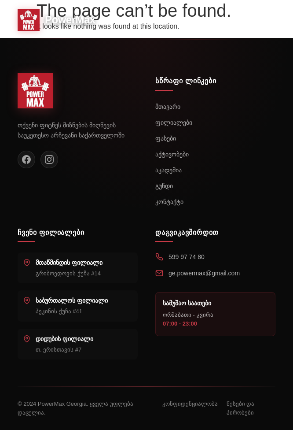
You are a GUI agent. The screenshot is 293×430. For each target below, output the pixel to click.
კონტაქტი (169, 201)
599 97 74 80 (186, 256)
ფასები (165, 138)
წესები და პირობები (241, 408)
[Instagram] (49, 159)
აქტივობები (172, 154)
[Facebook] (26, 159)
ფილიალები (173, 122)
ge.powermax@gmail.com (204, 273)
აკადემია (168, 170)
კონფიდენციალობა (190, 403)
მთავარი (167, 106)
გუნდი (164, 185)
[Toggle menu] (265, 19)
